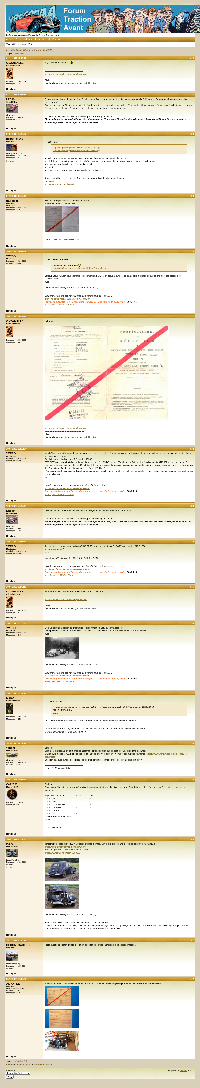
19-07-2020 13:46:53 (16, 316)
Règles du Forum (24, 39)
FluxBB (183, 1070)
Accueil (9, 39)
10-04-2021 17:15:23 (16, 779)
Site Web (10, 161)
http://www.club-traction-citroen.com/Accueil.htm (67, 299)
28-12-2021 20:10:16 (16, 940)
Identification (54, 39)
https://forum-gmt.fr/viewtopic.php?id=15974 (65, 847)
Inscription (40, 39)
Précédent (18, 54)
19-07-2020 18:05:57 (16, 623)
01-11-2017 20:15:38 (16, 94)
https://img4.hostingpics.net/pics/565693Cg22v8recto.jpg (79, 268)
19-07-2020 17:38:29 (16, 542)
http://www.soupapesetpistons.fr (60, 184)
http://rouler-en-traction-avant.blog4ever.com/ (66, 74)
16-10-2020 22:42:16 (16, 743)
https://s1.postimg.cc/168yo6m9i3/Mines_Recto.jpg (77, 147)
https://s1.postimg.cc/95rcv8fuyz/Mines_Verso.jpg (76, 150)
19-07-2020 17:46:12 (16, 587)
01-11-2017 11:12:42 (16, 58)
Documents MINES (43, 50)
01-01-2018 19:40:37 (16, 134)
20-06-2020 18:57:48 (16, 251)
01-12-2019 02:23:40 (16, 196)
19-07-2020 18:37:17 (16, 693)
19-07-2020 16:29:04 (16, 449)
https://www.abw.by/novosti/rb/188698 (62, 853)
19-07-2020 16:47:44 (16, 506)
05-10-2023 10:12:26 (16, 979)
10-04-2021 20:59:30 (16, 839)
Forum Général (23, 50)
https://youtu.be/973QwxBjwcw (59, 305)
